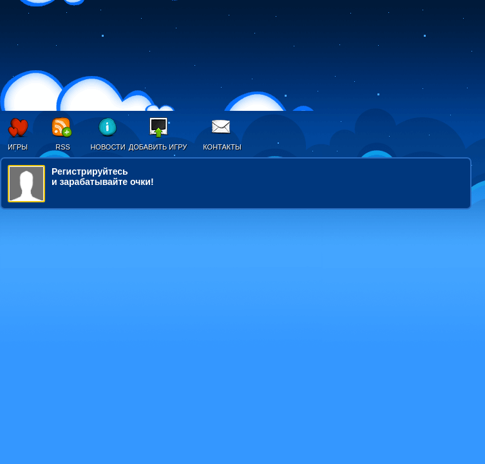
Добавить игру (158, 147)
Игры (18, 147)
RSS (62, 147)
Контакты (222, 147)
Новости (107, 147)
